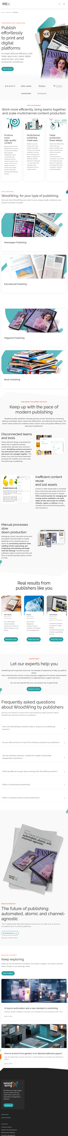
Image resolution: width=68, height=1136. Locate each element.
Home (3, 12)
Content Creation (6, 1127)
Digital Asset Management (9, 1130)
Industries (8, 12)
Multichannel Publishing (8, 1132)
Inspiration (5, 1114)
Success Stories (6, 1117)
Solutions (4, 1124)
